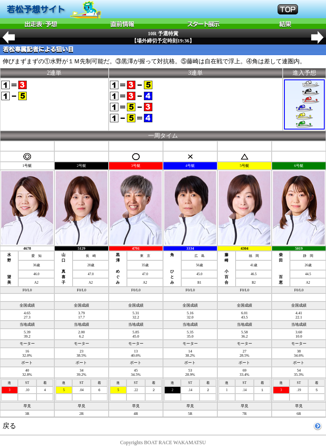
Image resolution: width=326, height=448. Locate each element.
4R (136, 413)
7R (244, 413)
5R (190, 413)
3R (27, 413)
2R (81, 413)
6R (299, 413)
